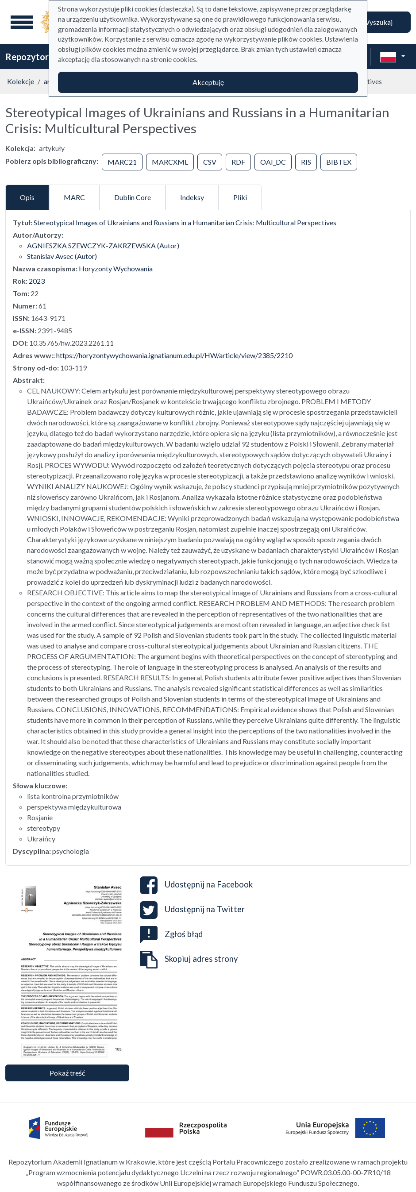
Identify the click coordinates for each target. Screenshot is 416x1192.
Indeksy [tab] (192, 197)
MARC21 (122, 162)
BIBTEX (338, 162)
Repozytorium (34, 56)
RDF (238, 162)
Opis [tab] (27, 197)
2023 (37, 281)
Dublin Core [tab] (132, 197)
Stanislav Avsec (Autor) (62, 256)
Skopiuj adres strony (189, 959)
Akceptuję (208, 82)
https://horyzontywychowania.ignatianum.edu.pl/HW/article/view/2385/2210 (174, 355)
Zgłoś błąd (171, 934)
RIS (306, 162)
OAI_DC (273, 162)
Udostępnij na (196, 885)
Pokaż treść (67, 1073)
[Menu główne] (21, 22)
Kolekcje (20, 81)
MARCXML (170, 162)
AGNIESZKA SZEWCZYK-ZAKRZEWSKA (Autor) (103, 245)
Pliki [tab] (240, 197)
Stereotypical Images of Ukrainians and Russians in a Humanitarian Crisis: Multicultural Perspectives (185, 222)
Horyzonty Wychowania (116, 268)
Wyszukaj (377, 22)
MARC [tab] (74, 197)
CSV (209, 162)
